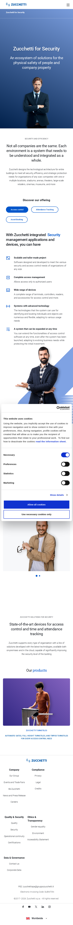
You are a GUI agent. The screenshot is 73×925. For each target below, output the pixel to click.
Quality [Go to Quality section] (14, 823)
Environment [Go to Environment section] (38, 833)
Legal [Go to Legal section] (38, 782)
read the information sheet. (51, 441)
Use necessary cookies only (36, 514)
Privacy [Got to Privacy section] (38, 776)
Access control (17, 209)
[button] (36, 576)
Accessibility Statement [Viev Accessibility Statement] (38, 839)
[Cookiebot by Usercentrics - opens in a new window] (56, 408)
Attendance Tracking (45, 209)
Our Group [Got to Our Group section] (14, 776)
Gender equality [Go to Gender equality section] (38, 826)
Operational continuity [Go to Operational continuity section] (14, 836)
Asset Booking (17, 219)
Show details (57, 495)
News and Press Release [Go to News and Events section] (14, 795)
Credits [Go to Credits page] (38, 788)
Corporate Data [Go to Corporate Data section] (14, 870)
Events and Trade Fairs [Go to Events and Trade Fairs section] (14, 782)
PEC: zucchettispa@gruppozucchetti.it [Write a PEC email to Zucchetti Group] (36, 886)
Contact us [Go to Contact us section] (14, 864)
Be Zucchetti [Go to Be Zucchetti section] (14, 789)
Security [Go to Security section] (14, 829)
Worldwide (36, 918)
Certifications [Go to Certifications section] (14, 842)
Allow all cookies (36, 504)
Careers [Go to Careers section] (14, 802)
